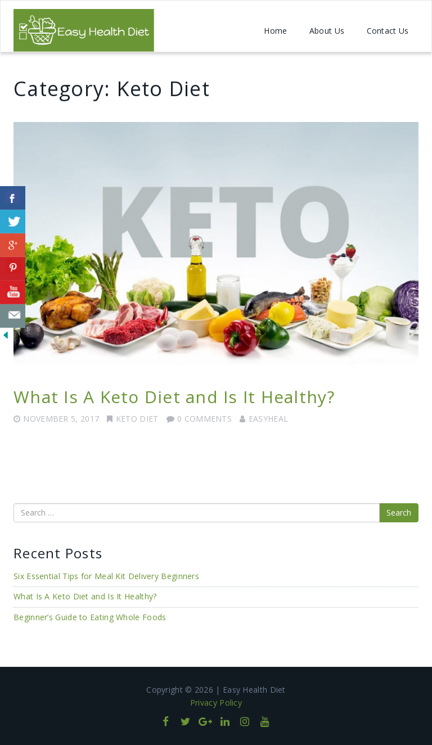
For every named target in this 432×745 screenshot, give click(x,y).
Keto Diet (137, 418)
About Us (326, 30)
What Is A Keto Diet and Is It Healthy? (174, 396)
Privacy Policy (216, 702)
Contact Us (388, 30)
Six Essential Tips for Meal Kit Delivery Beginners (106, 576)
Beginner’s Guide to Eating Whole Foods (90, 617)
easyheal (268, 418)
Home (275, 30)
